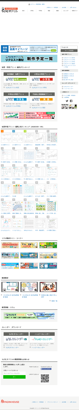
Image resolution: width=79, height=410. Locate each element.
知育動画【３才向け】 (69, 74)
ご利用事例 (66, 97)
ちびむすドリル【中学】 (69, 61)
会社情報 (64, 7)
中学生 (40, 10)
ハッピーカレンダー (68, 88)
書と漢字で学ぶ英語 (68, 79)
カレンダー (66, 10)
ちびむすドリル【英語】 (69, 63)
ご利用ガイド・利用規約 (52, 7)
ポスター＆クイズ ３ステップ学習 (70, 66)
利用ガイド (74, 10)
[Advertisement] (39, 27)
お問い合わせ (73, 7)
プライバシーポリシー (52, 402)
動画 (57, 10)
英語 (49, 10)
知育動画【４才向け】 (69, 76)
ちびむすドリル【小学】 (69, 59)
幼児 (23, 10)
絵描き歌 (66, 77)
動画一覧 (54, 301)
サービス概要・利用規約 (69, 95)
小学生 (31, 10)
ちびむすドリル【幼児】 (69, 57)
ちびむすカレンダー (68, 86)
